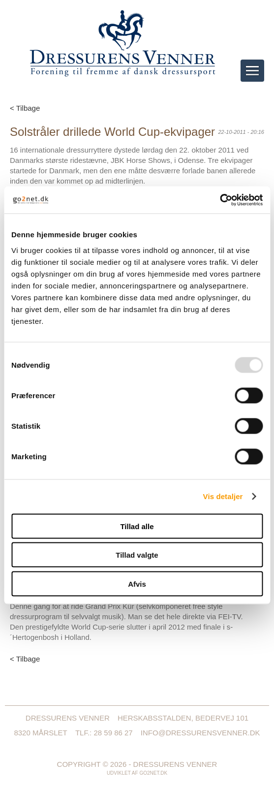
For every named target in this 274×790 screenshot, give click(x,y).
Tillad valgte (137, 555)
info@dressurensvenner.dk (200, 732)
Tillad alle (136, 526)
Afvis (137, 583)
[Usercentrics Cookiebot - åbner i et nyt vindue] (220, 199)
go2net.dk (153, 773)
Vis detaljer (223, 496)
